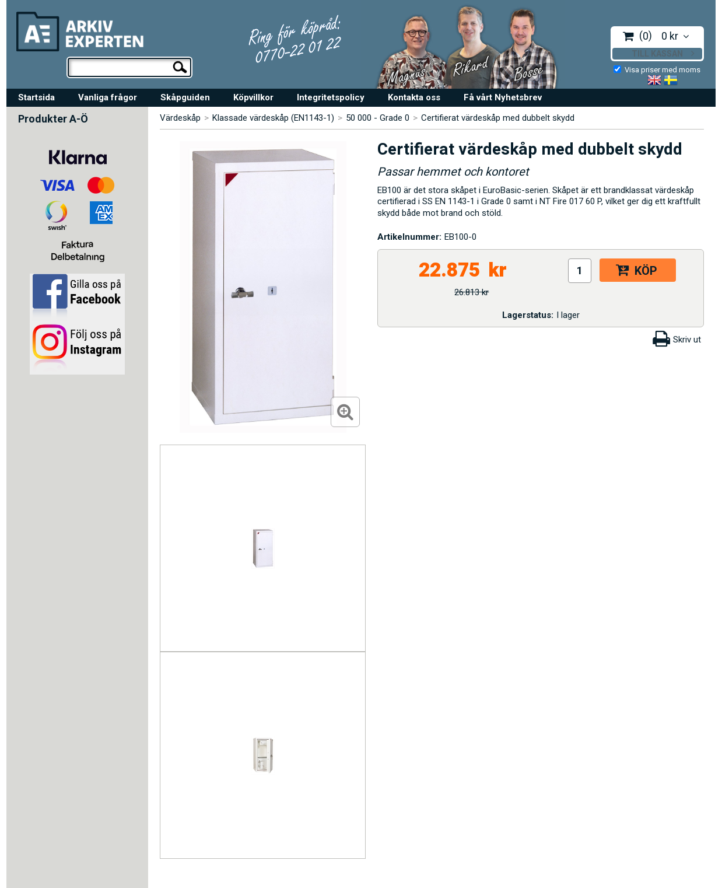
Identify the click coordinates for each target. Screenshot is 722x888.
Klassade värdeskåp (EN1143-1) (273, 118)
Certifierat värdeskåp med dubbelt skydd (497, 118)
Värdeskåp (180, 118)
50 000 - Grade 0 (377, 118)
